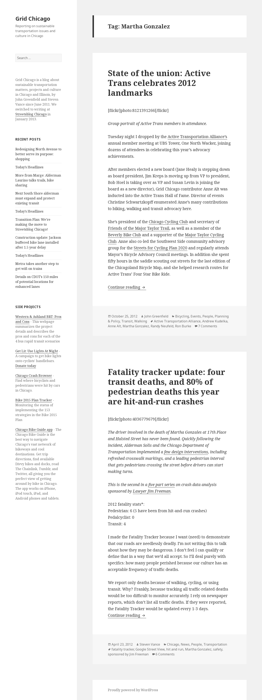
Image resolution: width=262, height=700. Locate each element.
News (185, 644)
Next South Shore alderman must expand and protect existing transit (37, 198)
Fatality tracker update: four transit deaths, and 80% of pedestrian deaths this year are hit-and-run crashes (166, 386)
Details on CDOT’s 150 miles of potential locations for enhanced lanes (36, 282)
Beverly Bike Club (124, 234)
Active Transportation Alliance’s (197, 136)
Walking (140, 321)
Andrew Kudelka (214, 321)
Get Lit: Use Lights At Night (36, 351)
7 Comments (207, 326)
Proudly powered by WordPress (133, 690)
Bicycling (182, 316)
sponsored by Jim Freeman (128, 654)
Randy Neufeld (162, 326)
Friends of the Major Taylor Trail (138, 228)
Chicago (173, 644)
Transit (127, 321)
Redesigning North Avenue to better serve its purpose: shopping (38, 154)
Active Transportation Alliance (177, 321)
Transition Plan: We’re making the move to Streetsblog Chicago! (32, 224)
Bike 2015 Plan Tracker (33, 400)
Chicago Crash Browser (33, 375)
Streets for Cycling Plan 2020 (160, 248)
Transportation (215, 644)
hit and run (174, 649)
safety (217, 649)
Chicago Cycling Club (168, 221)
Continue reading (127, 287)
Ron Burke (183, 326)
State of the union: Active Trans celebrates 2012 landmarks (159, 83)
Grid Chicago (32, 18)
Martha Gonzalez (136, 326)
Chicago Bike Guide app (34, 429)
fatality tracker (123, 649)
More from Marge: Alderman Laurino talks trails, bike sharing (38, 180)
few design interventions (186, 452)
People (207, 316)
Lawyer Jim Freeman (152, 491)
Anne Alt (114, 326)
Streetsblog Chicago (31, 114)
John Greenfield (156, 316)
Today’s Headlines (29, 167)
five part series (161, 484)
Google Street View (150, 649)
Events (196, 316)
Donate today (25, 366)
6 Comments (165, 654)
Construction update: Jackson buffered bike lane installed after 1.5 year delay (38, 242)
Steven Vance (150, 644)
